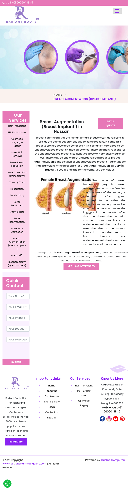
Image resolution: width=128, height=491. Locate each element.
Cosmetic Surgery (84, 403)
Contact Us (51, 412)
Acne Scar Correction (17, 230)
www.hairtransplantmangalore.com (24, 463)
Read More (16, 441)
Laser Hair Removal (17, 154)
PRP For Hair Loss (17, 132)
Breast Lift (17, 255)
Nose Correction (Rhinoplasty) (17, 174)
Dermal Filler (17, 212)
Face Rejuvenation (17, 220)
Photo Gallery (52, 401)
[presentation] (27, 352)
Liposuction (17, 189)
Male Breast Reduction (17, 164)
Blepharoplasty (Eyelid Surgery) (17, 263)
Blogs (52, 407)
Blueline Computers (113, 460)
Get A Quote (110, 123)
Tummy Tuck (17, 182)
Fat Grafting (17, 195)
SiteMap (52, 417)
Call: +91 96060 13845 (19, 3)
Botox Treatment (17, 203)
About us (52, 391)
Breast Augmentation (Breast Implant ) (17, 244)
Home (58, 95)
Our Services (52, 396)
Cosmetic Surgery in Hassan (17, 142)
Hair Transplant (17, 126)
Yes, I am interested (81, 266)
